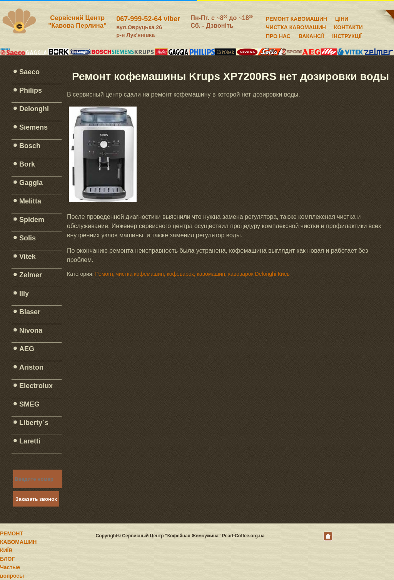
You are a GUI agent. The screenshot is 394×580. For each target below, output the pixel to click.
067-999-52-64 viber (148, 19)
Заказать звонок (36, 499)
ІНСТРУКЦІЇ (347, 35)
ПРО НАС (278, 35)
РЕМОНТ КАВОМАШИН (296, 18)
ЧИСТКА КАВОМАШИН (296, 26)
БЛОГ (7, 559)
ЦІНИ (341, 18)
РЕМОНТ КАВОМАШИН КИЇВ (18, 541)
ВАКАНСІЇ (311, 35)
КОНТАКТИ (348, 26)
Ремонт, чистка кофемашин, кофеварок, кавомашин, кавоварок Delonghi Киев (192, 274)
